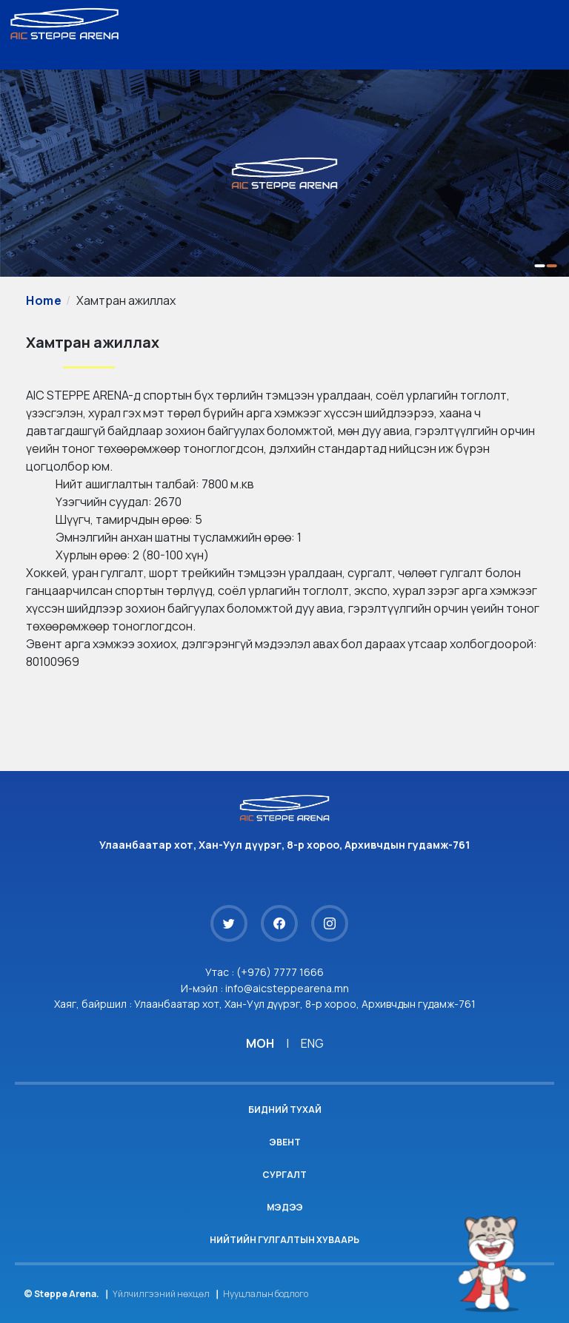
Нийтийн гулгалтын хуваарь (284, 1239)
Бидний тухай (285, 1109)
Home (44, 300)
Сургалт (284, 1174)
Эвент (285, 1142)
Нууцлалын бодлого (265, 1293)
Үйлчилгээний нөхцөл (161, 1293)
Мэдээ (285, 1207)
